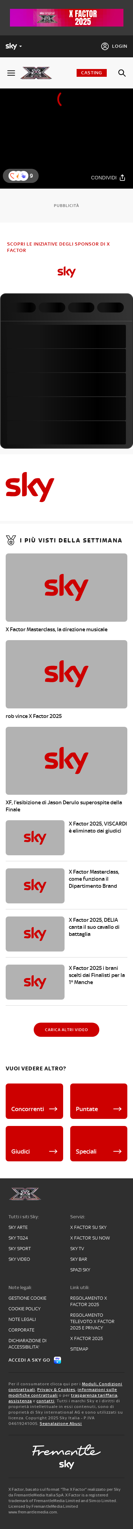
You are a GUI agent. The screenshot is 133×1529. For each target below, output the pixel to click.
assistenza (20, 1400)
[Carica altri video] (66, 1030)
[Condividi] (108, 177)
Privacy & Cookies (56, 1389)
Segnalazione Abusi (61, 1423)
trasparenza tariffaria (94, 1395)
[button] (23, 176)
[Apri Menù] (11, 73)
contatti (46, 1400)
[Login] (114, 46)
